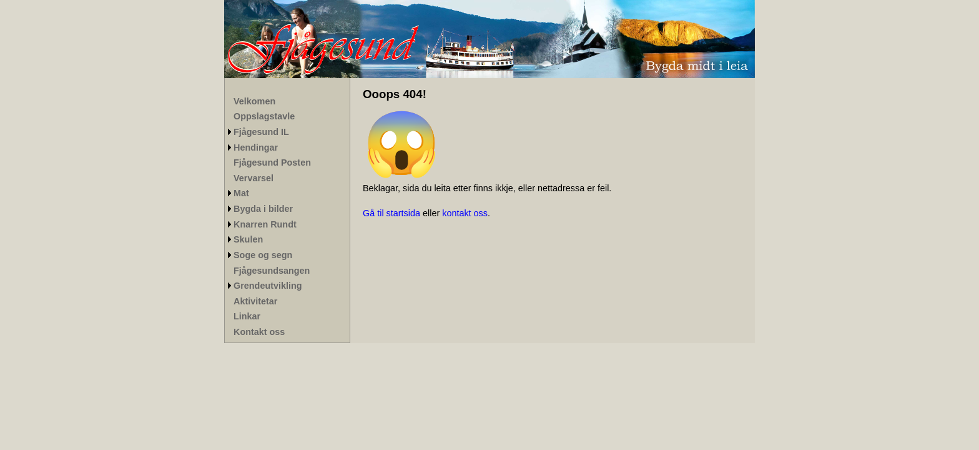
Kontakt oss (259, 332)
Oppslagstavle (264, 116)
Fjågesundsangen (272, 271)
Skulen (248, 239)
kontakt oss (465, 213)
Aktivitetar (255, 301)
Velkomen (254, 101)
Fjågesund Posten (272, 163)
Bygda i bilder (263, 209)
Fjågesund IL (261, 132)
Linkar (247, 316)
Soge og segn (263, 255)
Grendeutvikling (268, 286)
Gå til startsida (391, 213)
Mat (241, 193)
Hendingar (256, 147)
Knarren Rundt (265, 224)
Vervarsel (253, 178)
